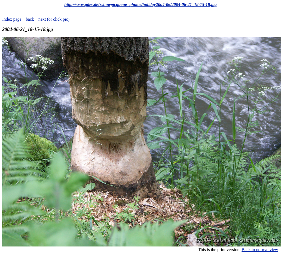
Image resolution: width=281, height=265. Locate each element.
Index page (12, 19)
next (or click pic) (53, 19)
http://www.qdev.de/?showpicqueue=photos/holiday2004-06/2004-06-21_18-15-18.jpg (140, 4)
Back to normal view (260, 249)
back (30, 19)
